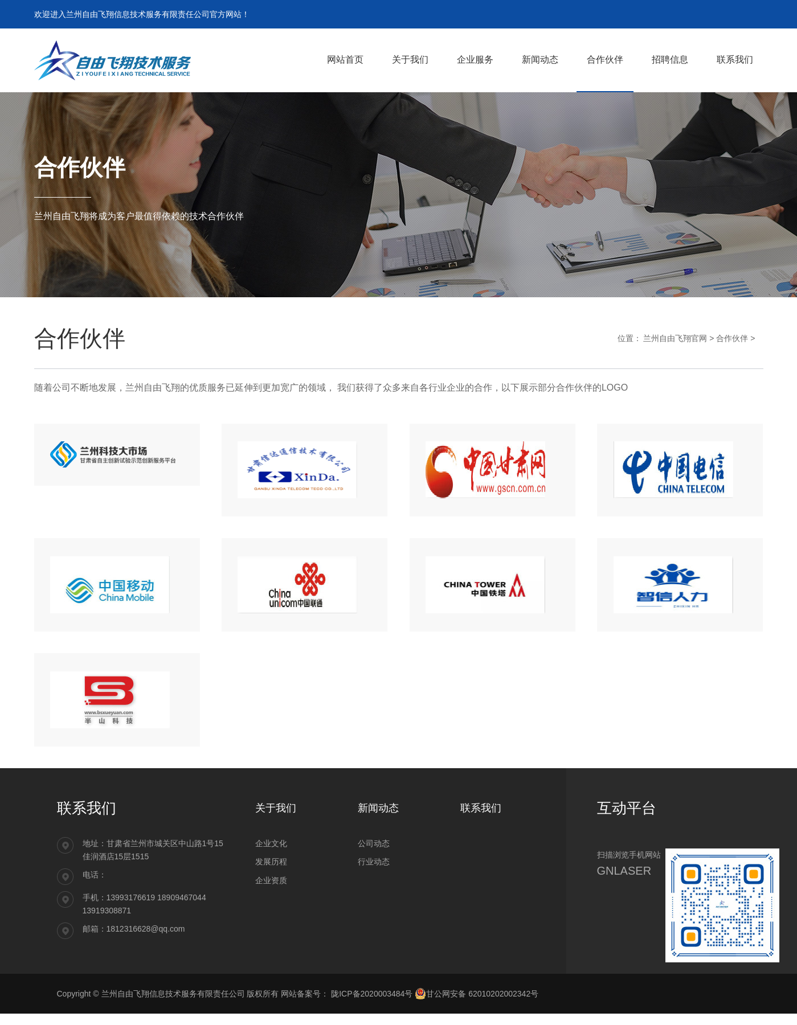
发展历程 (271, 873)
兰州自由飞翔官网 (675, 338)
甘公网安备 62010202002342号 (476, 1005)
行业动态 (374, 873)
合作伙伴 (732, 338)
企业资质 (271, 891)
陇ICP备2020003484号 (373, 1005)
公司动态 (374, 854)
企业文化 (271, 854)
